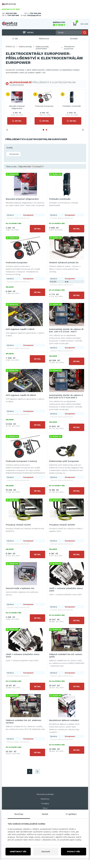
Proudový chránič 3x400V (62, 524)
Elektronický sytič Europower (64, 461)
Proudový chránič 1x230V (18, 524)
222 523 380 (11, 13)
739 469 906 (35, 13)
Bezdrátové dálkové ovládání (64, 720)
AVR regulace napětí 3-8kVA (20, 329)
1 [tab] (43, 129)
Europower (14, 154)
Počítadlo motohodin (72, 106)
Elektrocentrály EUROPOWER (42, 48)
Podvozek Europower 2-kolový (21, 461)
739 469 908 (13, 15)
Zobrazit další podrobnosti (18, 218)
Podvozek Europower (45, 106)
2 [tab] (46, 129)
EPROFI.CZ (10, 47)
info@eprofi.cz (34, 15)
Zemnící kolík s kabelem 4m (20, 588)
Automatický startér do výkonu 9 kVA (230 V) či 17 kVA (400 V (66, 396)
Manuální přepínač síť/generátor (17, 107)
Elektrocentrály (25, 47)
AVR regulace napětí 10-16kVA (21, 395)
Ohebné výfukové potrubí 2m (64, 262)
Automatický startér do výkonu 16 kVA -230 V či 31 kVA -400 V (66, 330)
